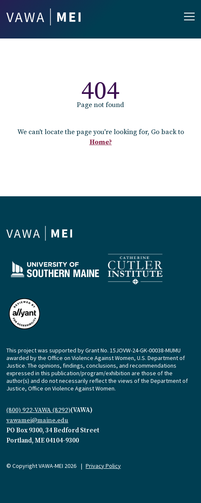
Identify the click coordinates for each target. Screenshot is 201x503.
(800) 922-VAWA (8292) (38, 410)
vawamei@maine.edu (37, 420)
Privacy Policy (103, 466)
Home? (100, 142)
